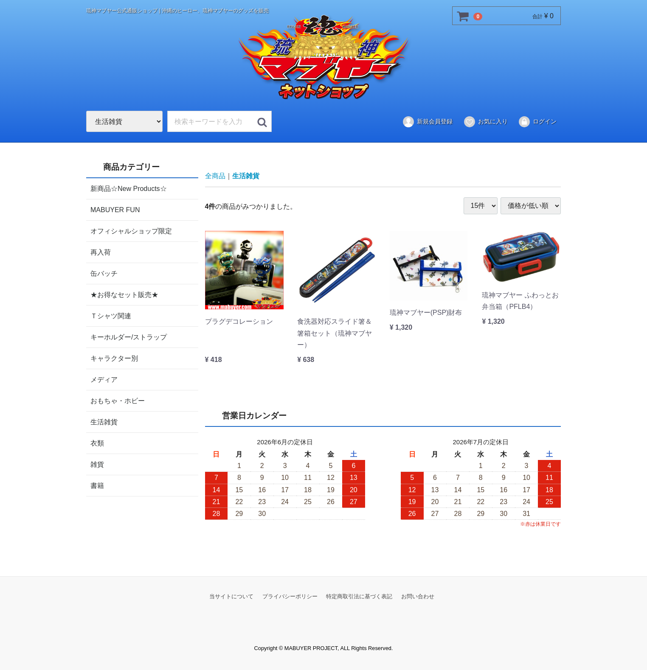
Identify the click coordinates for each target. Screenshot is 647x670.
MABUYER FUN (115, 209)
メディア (104, 379)
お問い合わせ (417, 596)
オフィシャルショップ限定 (131, 230)
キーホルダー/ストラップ (128, 336)
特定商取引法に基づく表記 (359, 596)
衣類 (97, 442)
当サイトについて (231, 596)
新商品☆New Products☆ (128, 188)
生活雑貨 (104, 421)
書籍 (97, 485)
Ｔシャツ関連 (110, 315)
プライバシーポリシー (290, 596)
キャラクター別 (114, 358)
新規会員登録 (427, 121)
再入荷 (100, 251)
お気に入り (485, 121)
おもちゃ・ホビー (117, 400)
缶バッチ (104, 273)
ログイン (537, 121)
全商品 (215, 175)
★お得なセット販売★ (124, 294)
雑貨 (97, 464)
